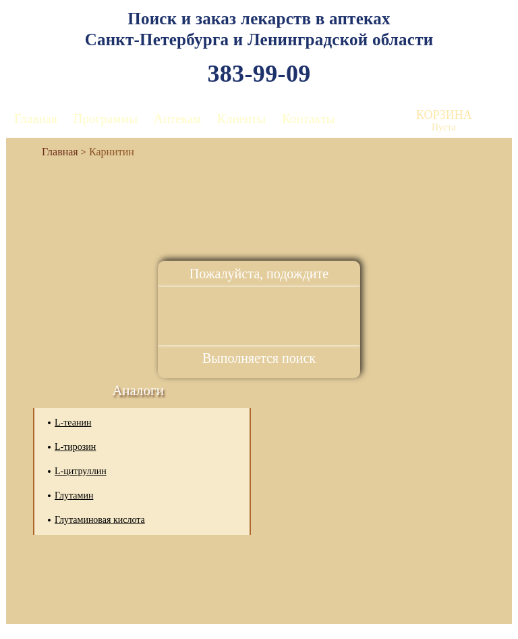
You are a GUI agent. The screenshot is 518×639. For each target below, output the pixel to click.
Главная (35, 118)
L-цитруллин (81, 471)
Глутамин (74, 495)
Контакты (308, 118)
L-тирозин (75, 447)
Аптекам (177, 118)
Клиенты (241, 118)
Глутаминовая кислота (100, 520)
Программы (106, 118)
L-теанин (73, 422)
